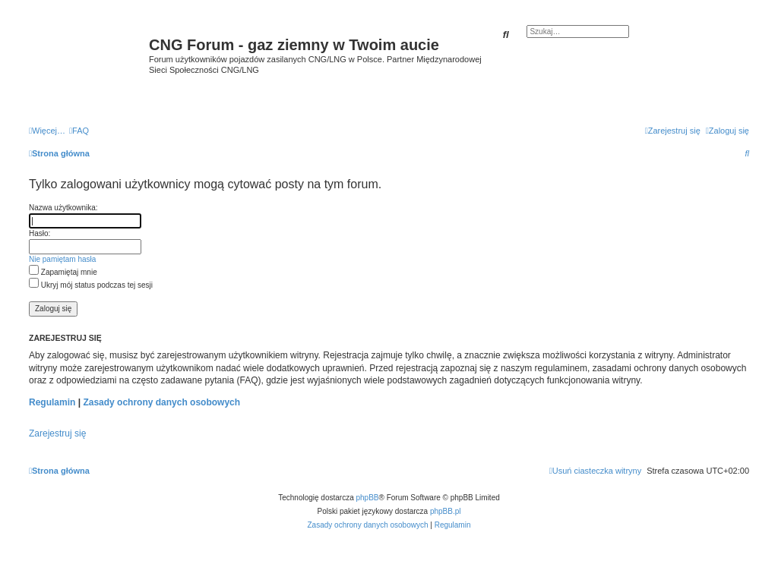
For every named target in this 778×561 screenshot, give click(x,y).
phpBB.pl (445, 511)
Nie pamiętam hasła (62, 259)
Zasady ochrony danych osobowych (161, 402)
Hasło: (39, 233)
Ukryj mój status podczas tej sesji (91, 285)
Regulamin (52, 402)
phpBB (367, 497)
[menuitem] (79, 130)
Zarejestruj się (57, 433)
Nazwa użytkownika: (63, 207)
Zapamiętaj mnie (63, 272)
